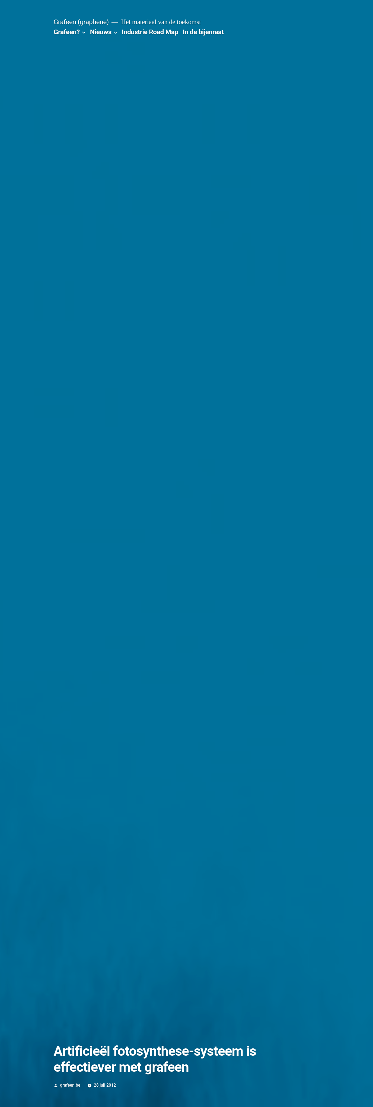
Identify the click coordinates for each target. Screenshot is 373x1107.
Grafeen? (67, 32)
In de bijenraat (203, 32)
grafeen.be (70, 1085)
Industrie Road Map (150, 32)
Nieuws (100, 32)
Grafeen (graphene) (81, 22)
